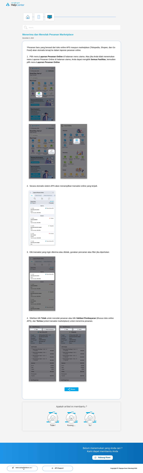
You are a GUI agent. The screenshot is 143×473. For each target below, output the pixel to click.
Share (71, 389)
